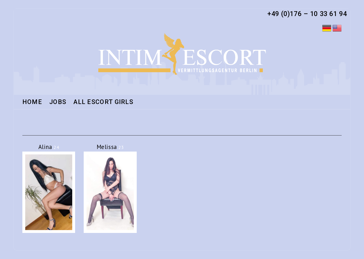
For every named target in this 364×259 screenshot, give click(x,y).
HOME (32, 102)
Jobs (57, 102)
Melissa (110, 147)
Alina (48, 147)
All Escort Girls (103, 102)
